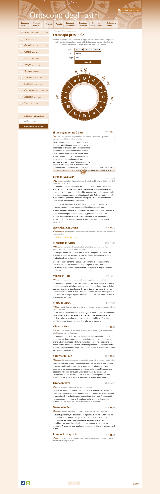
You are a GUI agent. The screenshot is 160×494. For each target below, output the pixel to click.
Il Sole (56, 137)
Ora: (69, 53)
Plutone (57, 438)
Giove (56, 331)
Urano (56, 387)
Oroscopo (57, 31)
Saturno (57, 360)
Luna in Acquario (63, 176)
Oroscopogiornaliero (70, 24)
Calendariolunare (111, 24)
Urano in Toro (61, 382)
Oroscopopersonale (83, 24)
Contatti (136, 484)
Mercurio (57, 247)
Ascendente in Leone (65, 227)
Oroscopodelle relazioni (97, 24)
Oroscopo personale (69, 31)
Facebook (23, 483)
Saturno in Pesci (62, 355)
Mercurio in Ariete (64, 242)
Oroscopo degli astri (64, 15)
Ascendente (58, 232)
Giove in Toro (61, 326)
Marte (56, 307)
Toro (81, 132)
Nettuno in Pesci (62, 407)
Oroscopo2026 (25, 24)
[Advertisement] (74, 460)
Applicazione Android (130, 10)
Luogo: (70, 58)
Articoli (49, 24)
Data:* (70, 49)
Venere (57, 280)
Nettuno (57, 411)
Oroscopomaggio (37, 24)
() (114, 132)
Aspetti (59, 24)
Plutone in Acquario (65, 434)
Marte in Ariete (62, 302)
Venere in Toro (62, 275)
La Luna (57, 181)
